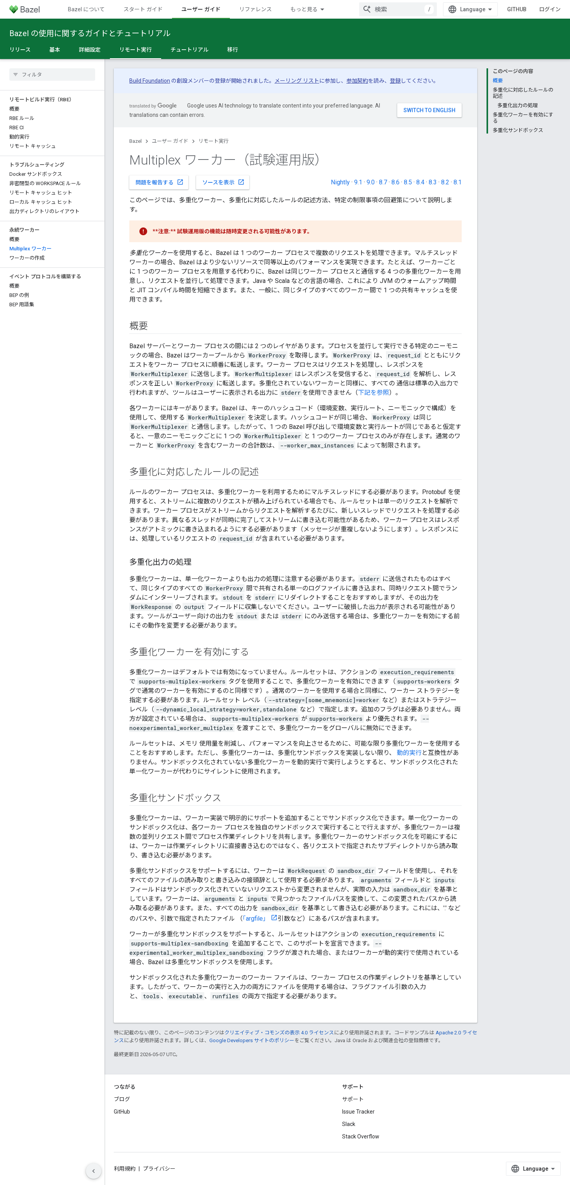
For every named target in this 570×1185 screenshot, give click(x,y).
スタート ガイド (143, 9)
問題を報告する (160, 182)
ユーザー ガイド (170, 141)
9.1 (358, 182)
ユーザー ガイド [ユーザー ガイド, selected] (201, 9)
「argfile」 (256, 918)
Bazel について (86, 9)
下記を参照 (373, 392)
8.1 (458, 182)
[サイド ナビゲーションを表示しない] (93, 1171)
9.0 (371, 182)
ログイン (550, 9)
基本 (54, 50)
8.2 (445, 182)
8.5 (408, 182)
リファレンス (255, 9)
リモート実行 (213, 141)
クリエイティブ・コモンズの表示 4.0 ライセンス (279, 1033)
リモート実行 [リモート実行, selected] (135, 50)
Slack (348, 1124)
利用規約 (125, 1169)
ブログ (122, 1099)
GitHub (517, 9)
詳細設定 (90, 50)
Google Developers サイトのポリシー (251, 1040)
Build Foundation (149, 81)
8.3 (433, 182)
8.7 (383, 182)
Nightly (340, 182)
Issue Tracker (358, 1112)
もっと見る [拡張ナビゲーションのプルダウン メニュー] (304, 9)
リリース (20, 50)
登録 (395, 81)
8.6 (395, 182)
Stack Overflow (360, 1136)
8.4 (420, 182)
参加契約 (357, 81)
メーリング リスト (297, 81)
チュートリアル (189, 50)
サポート (353, 1099)
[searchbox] (52, 74)
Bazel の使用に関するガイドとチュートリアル (89, 33)
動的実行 (409, 752)
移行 (232, 50)
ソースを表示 (223, 182)
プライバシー (159, 1169)
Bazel (135, 141)
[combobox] (398, 9)
